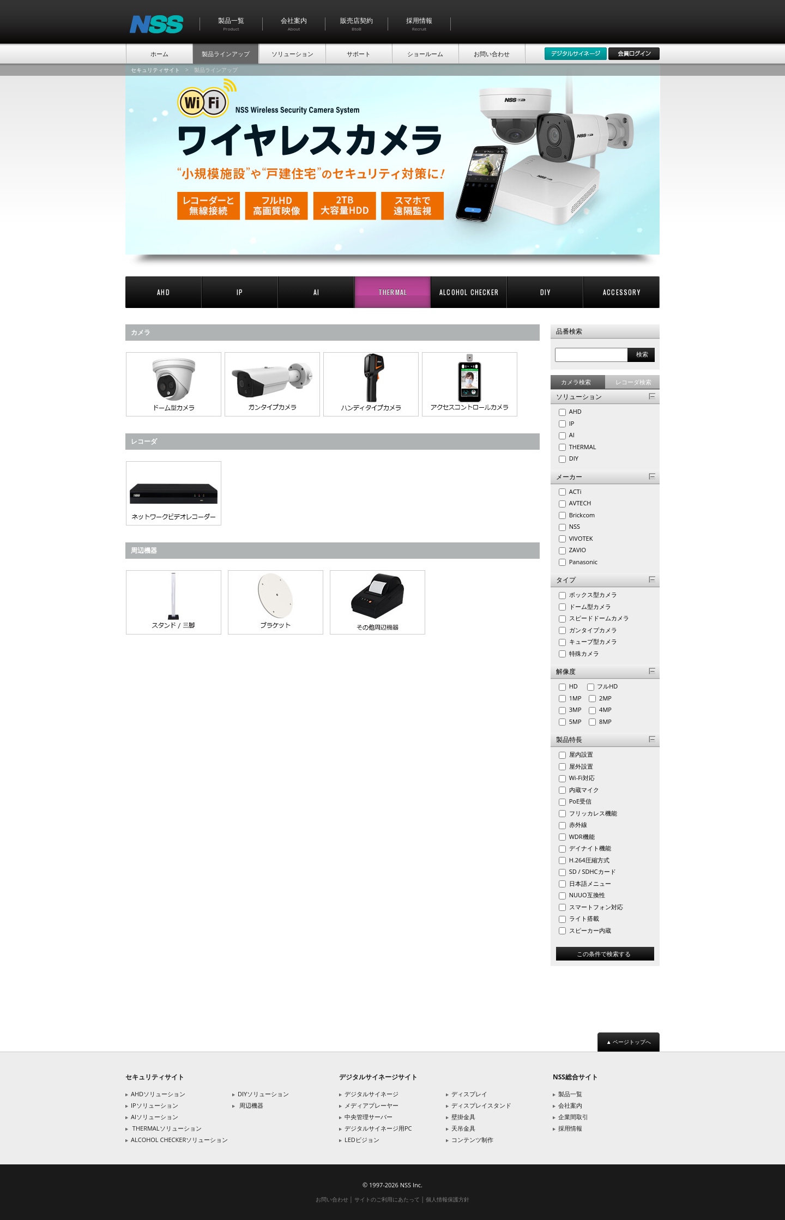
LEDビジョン (362, 1140)
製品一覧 (231, 24)
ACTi (574, 491)
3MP (577, 709)
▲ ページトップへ (628, 1042)
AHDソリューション (158, 1094)
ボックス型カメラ (592, 594)
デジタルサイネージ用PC (378, 1128)
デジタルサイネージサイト (378, 1077)
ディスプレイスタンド (481, 1105)
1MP (577, 698)
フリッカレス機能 (592, 813)
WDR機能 (581, 836)
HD (576, 686)
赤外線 (577, 824)
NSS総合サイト (575, 1077)
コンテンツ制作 (472, 1140)
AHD (163, 292)
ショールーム (425, 54)
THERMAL (392, 292)
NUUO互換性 (586, 895)
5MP (577, 721)
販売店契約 (356, 24)
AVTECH (579, 503)
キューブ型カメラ (592, 641)
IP (240, 292)
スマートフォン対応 (595, 907)
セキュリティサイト (155, 70)
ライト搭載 (583, 918)
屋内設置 (580, 754)
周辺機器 (251, 1105)
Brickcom (581, 515)
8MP (607, 721)
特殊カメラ (583, 653)
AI (316, 292)
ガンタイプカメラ (592, 630)
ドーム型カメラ (589, 606)
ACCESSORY (622, 292)
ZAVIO (576, 550)
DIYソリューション (263, 1094)
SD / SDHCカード (591, 871)
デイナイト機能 (589, 848)
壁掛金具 (463, 1117)
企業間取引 (573, 1117)
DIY (545, 292)
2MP (607, 698)
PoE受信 (579, 801)
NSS (573, 526)
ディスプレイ (469, 1094)
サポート (359, 54)
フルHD (609, 686)
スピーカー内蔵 (589, 930)
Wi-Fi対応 (581, 778)
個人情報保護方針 (447, 1199)
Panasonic (582, 562)
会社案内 (294, 24)
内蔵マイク (583, 790)
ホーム (159, 54)
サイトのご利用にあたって (387, 1199)
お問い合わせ (492, 54)
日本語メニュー (589, 883)
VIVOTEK (580, 538)
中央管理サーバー (368, 1117)
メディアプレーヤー (371, 1105)
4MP (607, 709)
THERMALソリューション (167, 1128)
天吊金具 (463, 1128)
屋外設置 (580, 766)
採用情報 (419, 24)
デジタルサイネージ (371, 1094)
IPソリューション (154, 1105)
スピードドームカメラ (598, 618)
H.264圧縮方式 (588, 860)
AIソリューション (154, 1117)
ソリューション (292, 54)
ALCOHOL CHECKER (469, 292)
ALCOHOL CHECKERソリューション (179, 1140)
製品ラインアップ (226, 54)
